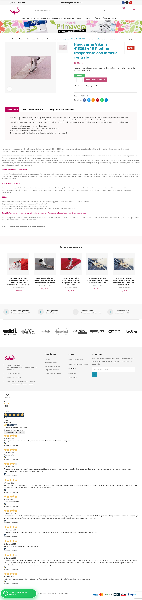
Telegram (106, 100)
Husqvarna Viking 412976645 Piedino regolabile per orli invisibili (71, 281)
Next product (135, 39)
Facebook (84, 100)
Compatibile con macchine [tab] (61, 110)
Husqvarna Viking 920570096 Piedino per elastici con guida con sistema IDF (124, 281)
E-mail (93, 100)
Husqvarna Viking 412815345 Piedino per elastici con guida (97, 280)
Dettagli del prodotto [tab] (33, 110)
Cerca (104, 10)
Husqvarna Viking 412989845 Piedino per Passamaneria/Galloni (44, 280)
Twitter (88, 100)
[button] (17, 2)
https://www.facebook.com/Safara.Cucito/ (32, 204)
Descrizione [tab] (12, 110)
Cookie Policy (83, 364)
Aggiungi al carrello (95, 80)
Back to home (132, 39)
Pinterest (97, 100)
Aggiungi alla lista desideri (96, 86)
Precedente (9, 433)
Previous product (129, 39)
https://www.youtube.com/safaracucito (61, 208)
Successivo (20, 433)
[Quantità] (78, 79)
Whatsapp (101, 100)
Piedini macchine (18, 288)
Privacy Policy (73, 364)
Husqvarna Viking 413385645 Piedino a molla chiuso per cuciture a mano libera (18, 281)
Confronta (79, 86)
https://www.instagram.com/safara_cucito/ (32, 206)
